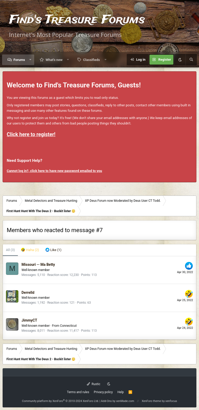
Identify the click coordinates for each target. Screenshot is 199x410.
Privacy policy (103, 392)
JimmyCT (29, 320)
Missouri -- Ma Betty (38, 264)
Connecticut (68, 326)
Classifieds (91, 60)
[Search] (191, 59)
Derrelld (28, 292)
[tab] (30, 250)
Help (120, 392)
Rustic (93, 384)
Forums (19, 60)
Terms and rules (78, 392)
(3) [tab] (10, 250)
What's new (54, 60)
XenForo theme (151, 401)
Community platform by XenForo (60, 401)
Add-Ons (106, 401)
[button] (30, 59)
